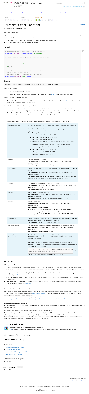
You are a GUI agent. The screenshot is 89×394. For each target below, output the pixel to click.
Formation (52, 386)
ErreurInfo (54, 95)
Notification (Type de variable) (14, 355)
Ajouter (19, 368)
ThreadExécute (67, 102)
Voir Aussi (82, 24)
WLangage (9, 12)
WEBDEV (46, 393)
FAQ (34, 386)
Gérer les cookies (65, 386)
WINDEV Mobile (52, 393)
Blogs (38, 386)
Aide (5, 12)
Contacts (58, 386)
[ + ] (10, 330)
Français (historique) (77, 6)
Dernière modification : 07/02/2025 (78, 379)
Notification (25, 110)
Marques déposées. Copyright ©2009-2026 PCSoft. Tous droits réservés (44, 389)
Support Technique (44, 386)
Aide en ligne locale (81, 381)
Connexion (68, 6)
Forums (30, 386)
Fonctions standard (29, 12)
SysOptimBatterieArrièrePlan (40, 294)
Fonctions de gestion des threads (15, 348)
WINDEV (42, 393)
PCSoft (21, 386)
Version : (15, 6)
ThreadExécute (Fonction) (13, 350)
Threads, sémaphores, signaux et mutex (63, 12)
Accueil (63, 6)
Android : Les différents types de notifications (18, 353)
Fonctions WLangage (18, 12)
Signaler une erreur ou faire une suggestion (66, 381)
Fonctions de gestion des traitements (43, 12)
